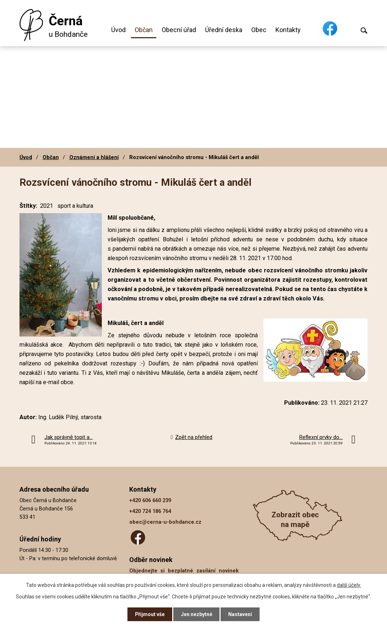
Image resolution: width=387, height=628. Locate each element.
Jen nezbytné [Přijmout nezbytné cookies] (196, 614)
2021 (46, 205)
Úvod (118, 30)
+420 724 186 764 (150, 511)
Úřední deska (223, 30)
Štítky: (28, 205)
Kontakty (288, 30)
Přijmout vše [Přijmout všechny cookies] (150, 614)
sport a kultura (75, 205)
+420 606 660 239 (150, 500)
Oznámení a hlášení (94, 157)
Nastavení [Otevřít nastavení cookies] (240, 614)
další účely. (349, 585)
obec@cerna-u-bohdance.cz (165, 522)
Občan (144, 30)
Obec (258, 30)
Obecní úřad (179, 30)
